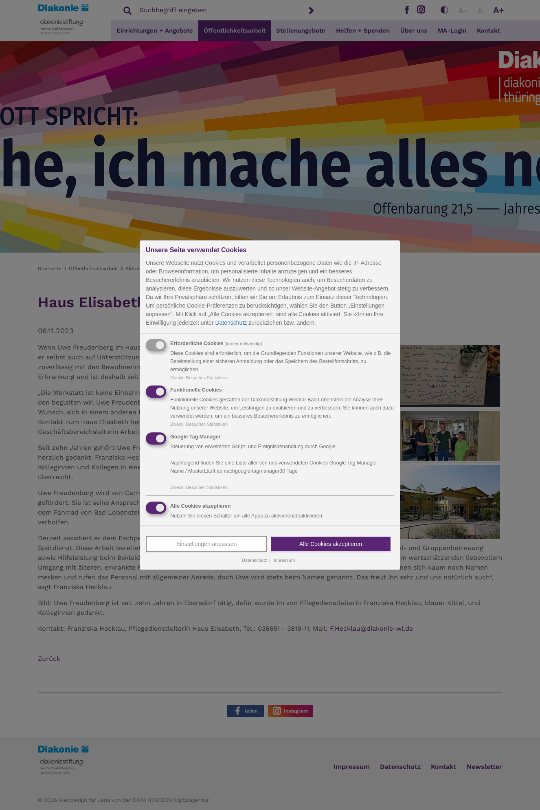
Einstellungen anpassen (206, 544)
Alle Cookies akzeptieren (330, 544)
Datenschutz (231, 322)
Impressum (283, 560)
